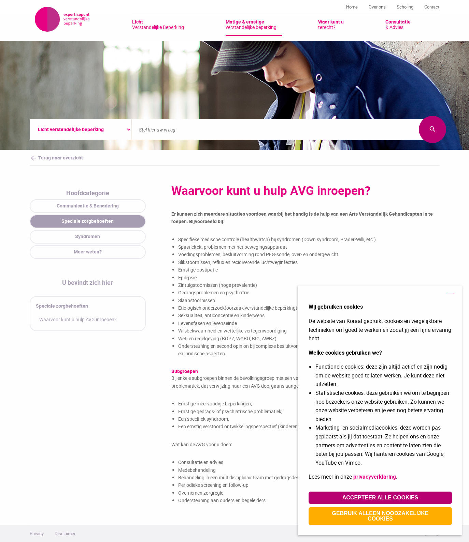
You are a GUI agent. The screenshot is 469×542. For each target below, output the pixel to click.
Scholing (405, 7)
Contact (431, 7)
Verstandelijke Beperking (158, 24)
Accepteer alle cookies (380, 497)
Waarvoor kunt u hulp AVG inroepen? (78, 319)
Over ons (377, 7)
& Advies (398, 24)
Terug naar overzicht (56, 158)
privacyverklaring (374, 476)
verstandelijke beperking (251, 24)
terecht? (331, 24)
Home (352, 7)
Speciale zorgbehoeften (62, 306)
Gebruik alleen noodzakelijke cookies (380, 516)
